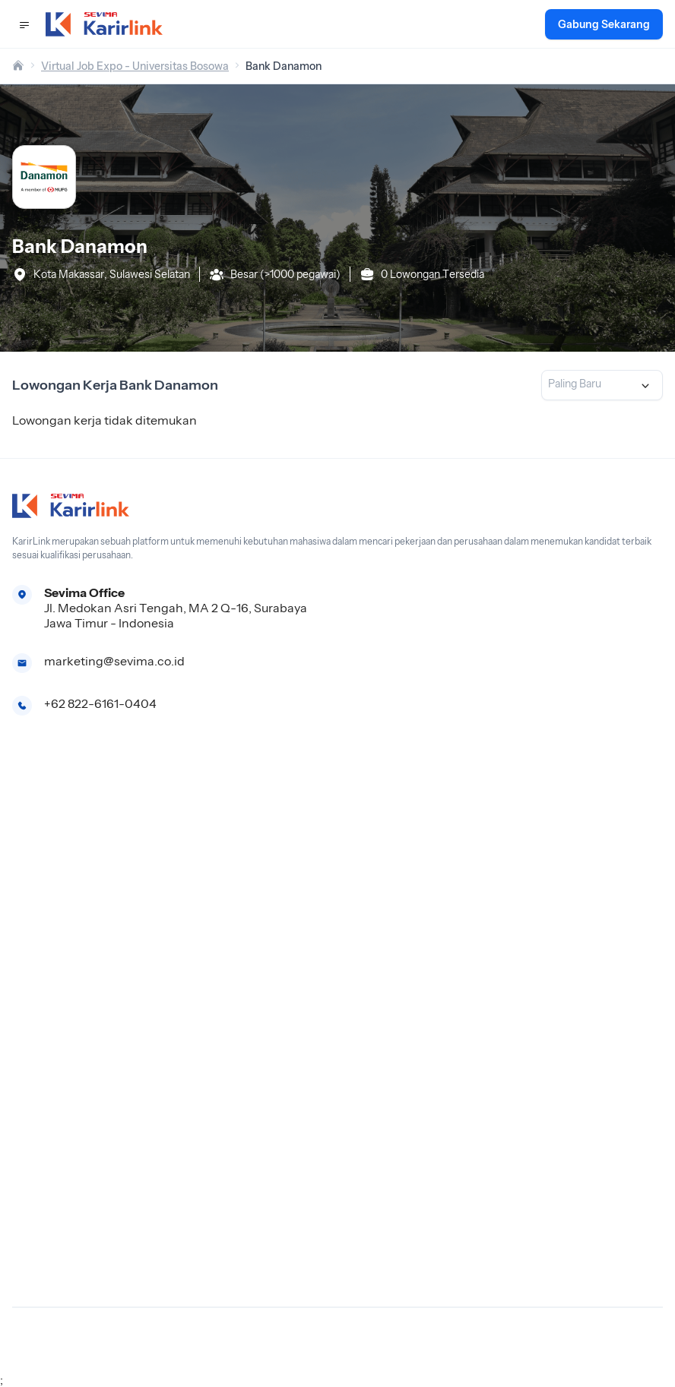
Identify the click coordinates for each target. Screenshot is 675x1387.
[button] (24, 24)
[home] (18, 66)
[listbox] (602, 385)
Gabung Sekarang (604, 24)
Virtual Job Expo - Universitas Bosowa (135, 66)
